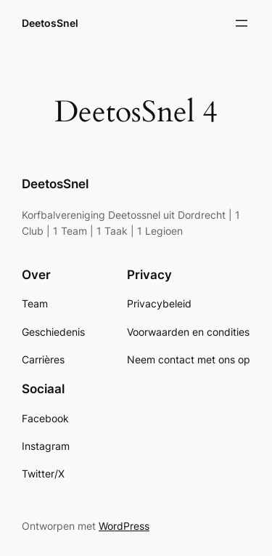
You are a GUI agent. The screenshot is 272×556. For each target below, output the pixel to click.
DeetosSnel (50, 23)
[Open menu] (241, 23)
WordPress (124, 526)
